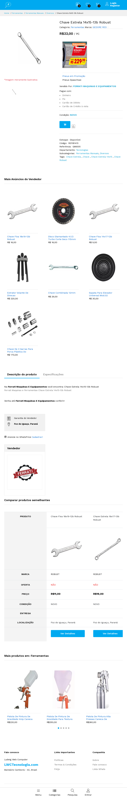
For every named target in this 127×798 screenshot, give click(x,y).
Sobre (96, 760)
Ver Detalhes (67, 633)
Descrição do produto (22, 374)
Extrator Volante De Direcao (17, 294)
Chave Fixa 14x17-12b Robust (100, 238)
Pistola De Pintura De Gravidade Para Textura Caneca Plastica (59, 717)
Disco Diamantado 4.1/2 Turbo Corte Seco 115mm (62, 238)
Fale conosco (100, 764)
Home (6, 13)
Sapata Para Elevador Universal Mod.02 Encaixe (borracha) (100, 294)
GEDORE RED (99, 27)
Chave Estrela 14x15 (102, 157)
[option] (29, 49)
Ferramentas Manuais (35, 13)
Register (115, 5)
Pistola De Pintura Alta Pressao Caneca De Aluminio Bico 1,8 (98, 717)
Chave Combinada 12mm (61, 292)
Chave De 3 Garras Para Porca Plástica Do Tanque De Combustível (20, 350)
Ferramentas (17, 13)
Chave (86, 157)
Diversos (50, 13)
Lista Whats (99, 769)
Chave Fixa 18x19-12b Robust (18, 238)
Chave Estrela (74, 157)
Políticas (58, 760)
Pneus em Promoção (73, 76)
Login (113, 3)
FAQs (57, 769)
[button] (58, 728)
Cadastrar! (37, 437)
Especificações (53, 374)
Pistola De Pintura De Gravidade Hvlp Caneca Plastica (19, 717)
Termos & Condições (65, 764)
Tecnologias (82, 150)
